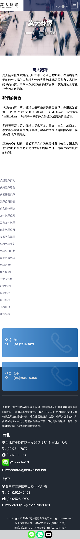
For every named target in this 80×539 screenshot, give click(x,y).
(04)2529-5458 (25, 399)
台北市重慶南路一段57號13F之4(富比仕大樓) (35, 442)
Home (29, 33)
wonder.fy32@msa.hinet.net (28, 505)
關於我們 (49, 33)
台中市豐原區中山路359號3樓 (24, 486)
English (59, 6)
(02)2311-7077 (23, 365)
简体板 (66, 6)
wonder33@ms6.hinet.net (26, 470)
